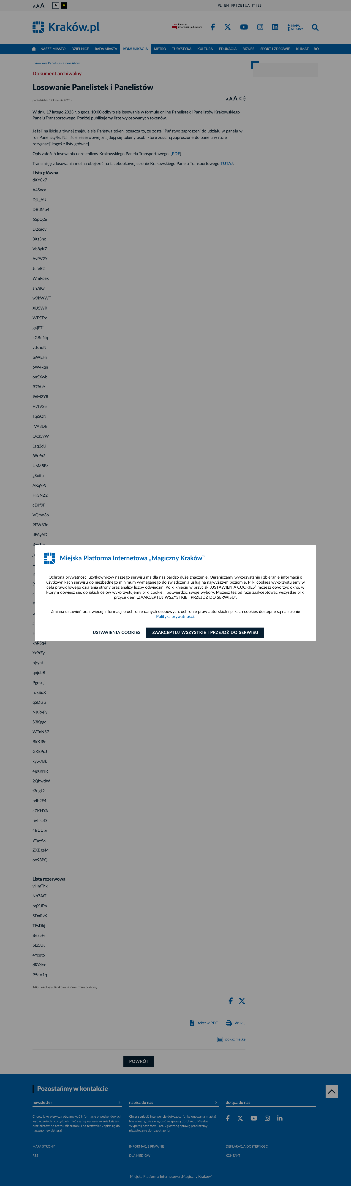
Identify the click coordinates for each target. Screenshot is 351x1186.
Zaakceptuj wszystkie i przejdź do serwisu (205, 633)
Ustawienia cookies (116, 633)
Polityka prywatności (175, 617)
